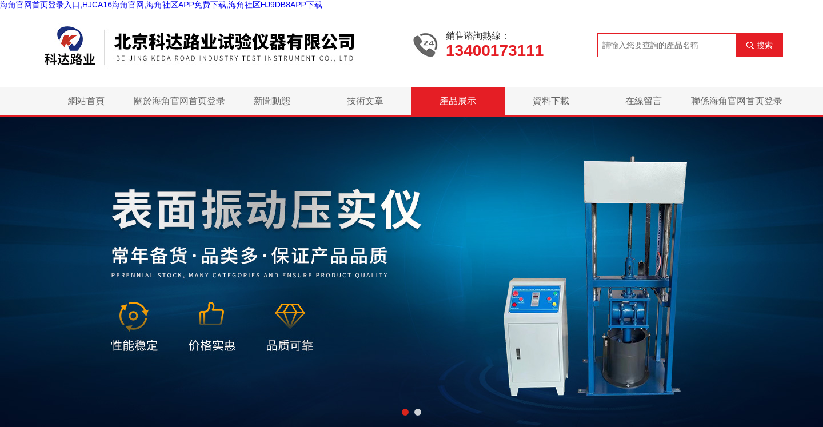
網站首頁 (86, 101)
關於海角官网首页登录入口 (179, 105)
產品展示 (458, 101)
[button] (405, 412)
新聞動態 (272, 101)
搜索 (765, 45)
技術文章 (365, 101)
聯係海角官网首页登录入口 (736, 105)
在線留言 (643, 101)
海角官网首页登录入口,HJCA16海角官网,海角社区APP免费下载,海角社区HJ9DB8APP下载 (161, 4)
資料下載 (551, 101)
